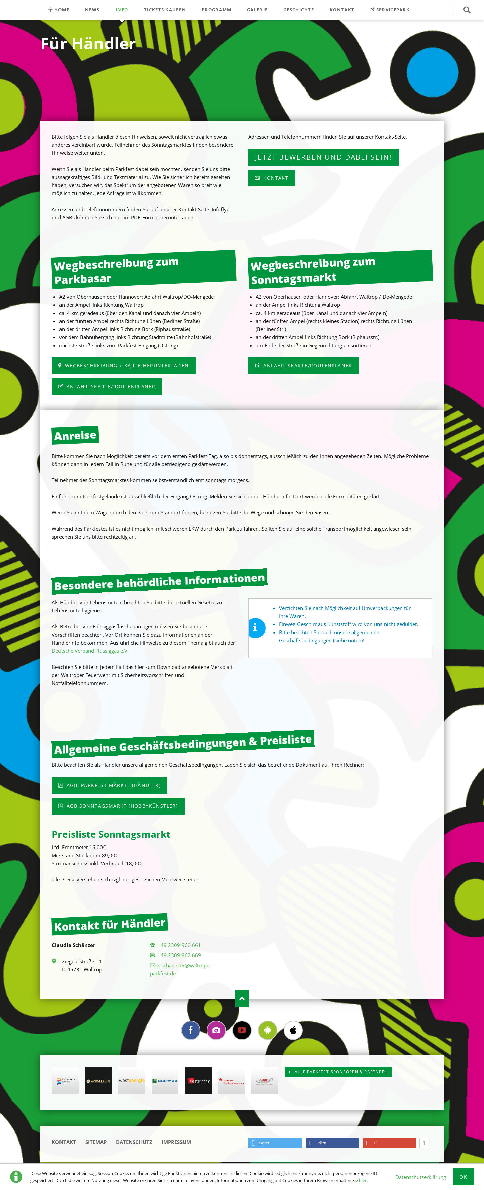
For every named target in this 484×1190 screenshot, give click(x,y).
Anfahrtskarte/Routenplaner (110, 386)
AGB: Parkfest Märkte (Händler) (113, 785)
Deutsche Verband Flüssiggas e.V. (90, 650)
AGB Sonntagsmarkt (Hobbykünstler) (121, 806)
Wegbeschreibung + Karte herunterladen (126, 365)
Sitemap (96, 1143)
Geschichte (298, 10)
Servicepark (392, 10)
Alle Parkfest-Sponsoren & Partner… (340, 1073)
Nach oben (242, 998)
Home (61, 10)
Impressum (176, 1143)
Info (122, 10)
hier (363, 1180)
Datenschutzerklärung (420, 1177)
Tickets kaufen (165, 10)
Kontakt (342, 10)
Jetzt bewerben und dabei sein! (323, 157)
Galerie (257, 10)
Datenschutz (134, 1143)
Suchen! (467, 10)
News (92, 10)
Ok (463, 1177)
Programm (216, 10)
